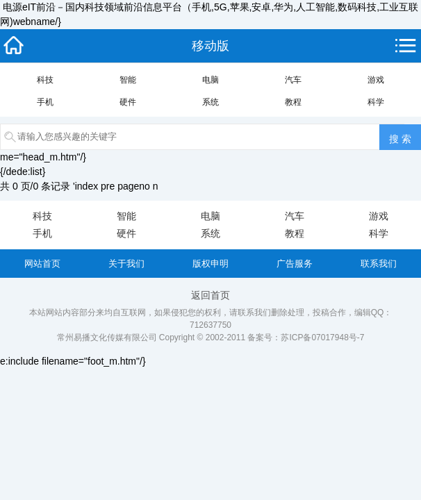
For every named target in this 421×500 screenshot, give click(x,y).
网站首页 (42, 263)
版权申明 (210, 263)
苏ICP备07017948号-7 (322, 337)
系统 (210, 102)
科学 (376, 102)
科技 (45, 80)
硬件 (127, 102)
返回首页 (210, 295)
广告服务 (294, 263)
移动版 (210, 46)
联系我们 (379, 263)
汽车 (293, 80)
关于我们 (126, 263)
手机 (45, 102)
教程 (293, 102)
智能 (127, 80)
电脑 (210, 80)
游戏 (376, 80)
